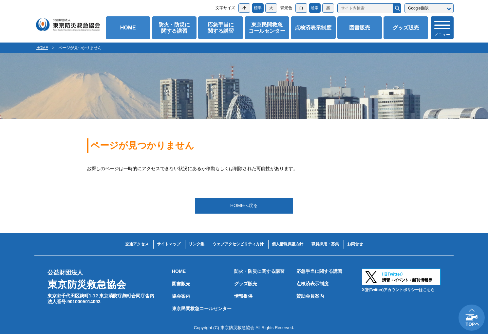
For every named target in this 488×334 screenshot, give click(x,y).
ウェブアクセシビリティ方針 (238, 244)
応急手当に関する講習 (221, 28)
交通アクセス (137, 244)
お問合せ (355, 244)
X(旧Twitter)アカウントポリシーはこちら (398, 290)
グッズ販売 (406, 27)
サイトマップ (168, 244)
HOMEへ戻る (244, 205)
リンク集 (196, 244)
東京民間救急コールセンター (267, 28)
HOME (128, 27)
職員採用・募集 (325, 244)
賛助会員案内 (310, 296)
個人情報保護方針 (287, 244)
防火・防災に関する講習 (174, 28)
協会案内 (181, 296)
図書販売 (359, 27)
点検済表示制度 (313, 27)
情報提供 (243, 296)
